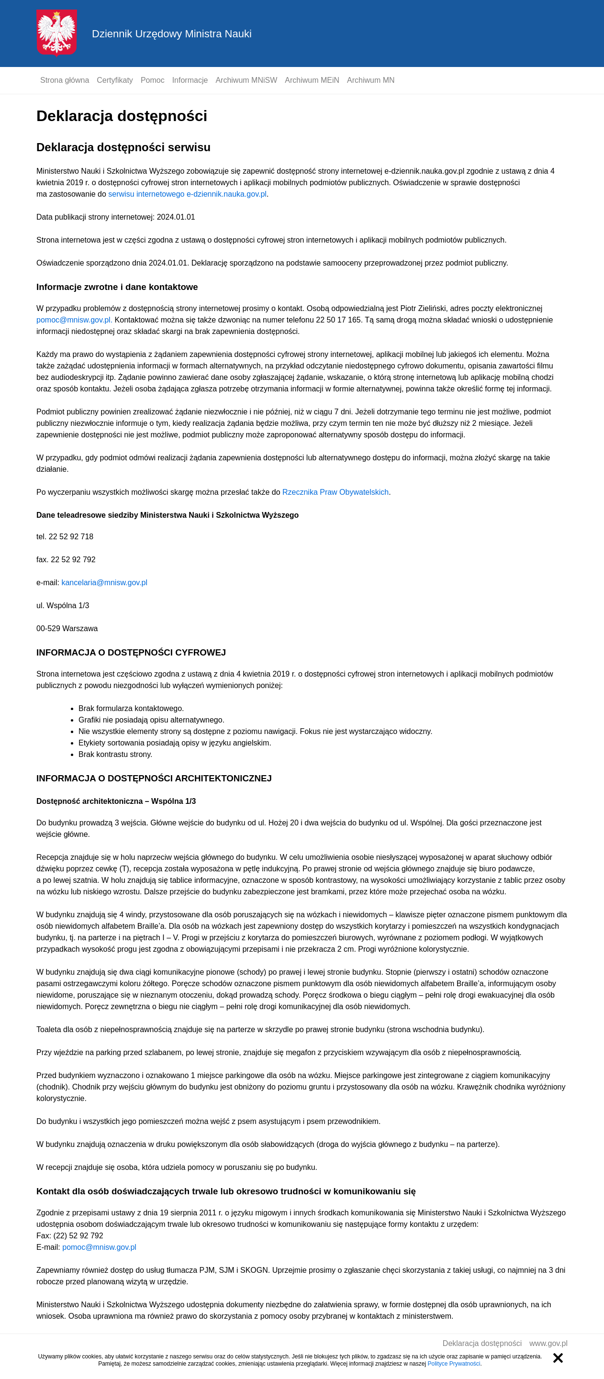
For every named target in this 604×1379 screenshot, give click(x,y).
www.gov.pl (548, 1343)
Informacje (190, 80)
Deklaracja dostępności (482, 1343)
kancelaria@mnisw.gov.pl (104, 582)
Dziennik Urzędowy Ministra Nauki (172, 34)
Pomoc (153, 80)
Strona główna (64, 80)
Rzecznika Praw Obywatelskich (335, 492)
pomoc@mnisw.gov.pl (99, 1247)
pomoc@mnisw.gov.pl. (74, 320)
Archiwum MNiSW (246, 80)
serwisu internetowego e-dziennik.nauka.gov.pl (187, 194)
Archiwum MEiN (312, 80)
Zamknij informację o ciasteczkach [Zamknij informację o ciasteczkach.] (558, 1358)
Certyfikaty (115, 80)
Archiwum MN (371, 80)
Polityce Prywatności (453, 1363)
